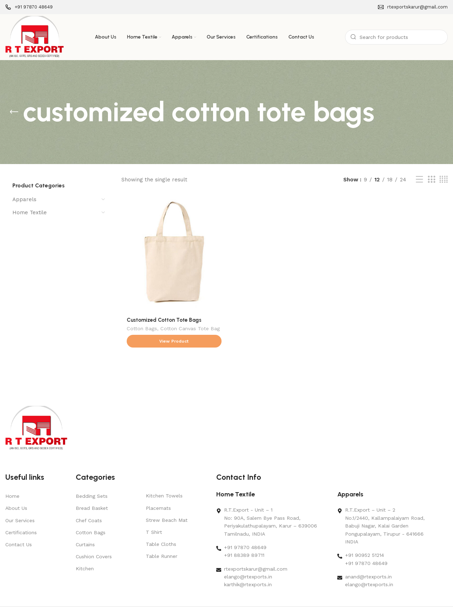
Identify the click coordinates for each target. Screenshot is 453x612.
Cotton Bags (142, 327)
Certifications (21, 515)
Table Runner (161, 539)
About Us (16, 491)
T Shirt (154, 515)
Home (12, 479)
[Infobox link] (29, 7)
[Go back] (14, 112)
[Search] (396, 37)
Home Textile (29, 212)
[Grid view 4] (444, 180)
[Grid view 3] (431, 180)
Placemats (158, 490)
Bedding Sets (92, 479)
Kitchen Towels (164, 478)
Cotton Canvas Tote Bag (190, 327)
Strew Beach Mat (167, 503)
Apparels (24, 199)
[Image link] (36, 410)
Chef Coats (89, 503)
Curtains (85, 527)
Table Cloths (161, 527)
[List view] (419, 180)
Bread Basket (92, 491)
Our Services (20, 503)
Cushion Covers (94, 539)
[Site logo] (34, 37)
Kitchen (85, 551)
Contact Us (18, 527)
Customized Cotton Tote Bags (164, 318)
